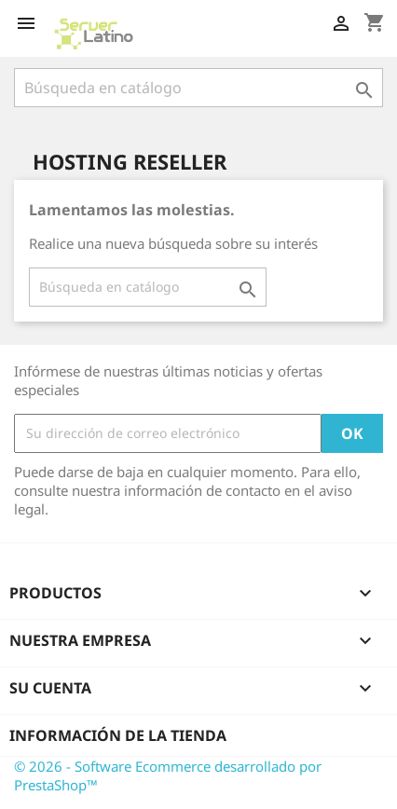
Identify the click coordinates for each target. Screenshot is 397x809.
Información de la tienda (117, 735)
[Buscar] (198, 87)
